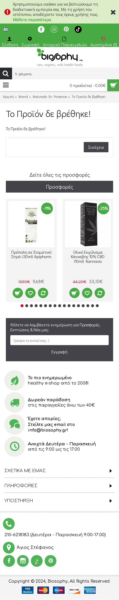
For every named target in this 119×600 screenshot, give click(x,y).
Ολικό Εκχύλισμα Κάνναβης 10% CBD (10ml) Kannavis (88, 257)
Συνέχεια (96, 147)
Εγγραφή (59, 352)
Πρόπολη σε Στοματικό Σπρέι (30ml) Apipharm (31, 255)
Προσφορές (59, 186)
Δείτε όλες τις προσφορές (59, 174)
